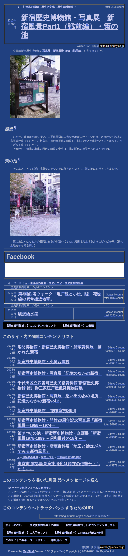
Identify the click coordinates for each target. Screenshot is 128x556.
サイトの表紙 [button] (14, 525)
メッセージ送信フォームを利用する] (30, 487)
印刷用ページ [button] (59, 540)
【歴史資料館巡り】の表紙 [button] (78, 325)
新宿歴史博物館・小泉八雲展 (44, 361)
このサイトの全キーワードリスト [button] (26, 540)
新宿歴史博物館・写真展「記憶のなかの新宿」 (60, 373)
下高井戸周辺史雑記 (69, 457)
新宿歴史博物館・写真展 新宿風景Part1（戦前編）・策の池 (69, 26)
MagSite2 (28, 551)
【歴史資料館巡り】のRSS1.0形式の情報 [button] (78, 532)
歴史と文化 (48, 6)
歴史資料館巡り (66, 6)
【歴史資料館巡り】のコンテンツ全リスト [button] (31, 325)
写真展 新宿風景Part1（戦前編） (63, 50)
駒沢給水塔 (28, 314)
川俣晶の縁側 (31, 6)
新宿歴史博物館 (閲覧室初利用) (47, 410)
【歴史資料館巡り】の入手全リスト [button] (27, 532)
